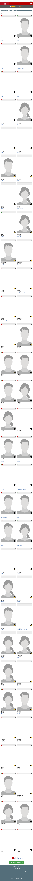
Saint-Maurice (20, 208)
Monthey (2, 461)
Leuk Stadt (3, 741)
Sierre (2, 152)
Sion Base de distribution (22, 292)
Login (31, 1)
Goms (18, 320)
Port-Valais (19, 236)
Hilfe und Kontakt (18, 871)
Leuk (18, 40)
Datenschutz (12, 871)
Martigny (2, 208)
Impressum (4, 871)
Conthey (2, 489)
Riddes (18, 152)
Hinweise (21, 6)
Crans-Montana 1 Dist (21, 489)
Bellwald (2, 264)
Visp (2, 124)
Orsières (2, 601)
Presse (30, 871)
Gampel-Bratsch (4, 517)
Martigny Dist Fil (20, 545)
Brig (18, 180)
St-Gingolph (19, 797)
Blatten (18, 601)
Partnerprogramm (24, 871)
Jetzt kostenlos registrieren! (16, 862)
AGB (8, 871)
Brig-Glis (2, 685)
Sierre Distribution (20, 68)
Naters (2, 40)
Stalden (2, 854)
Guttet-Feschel (3, 348)
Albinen (18, 461)
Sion (2, 68)
